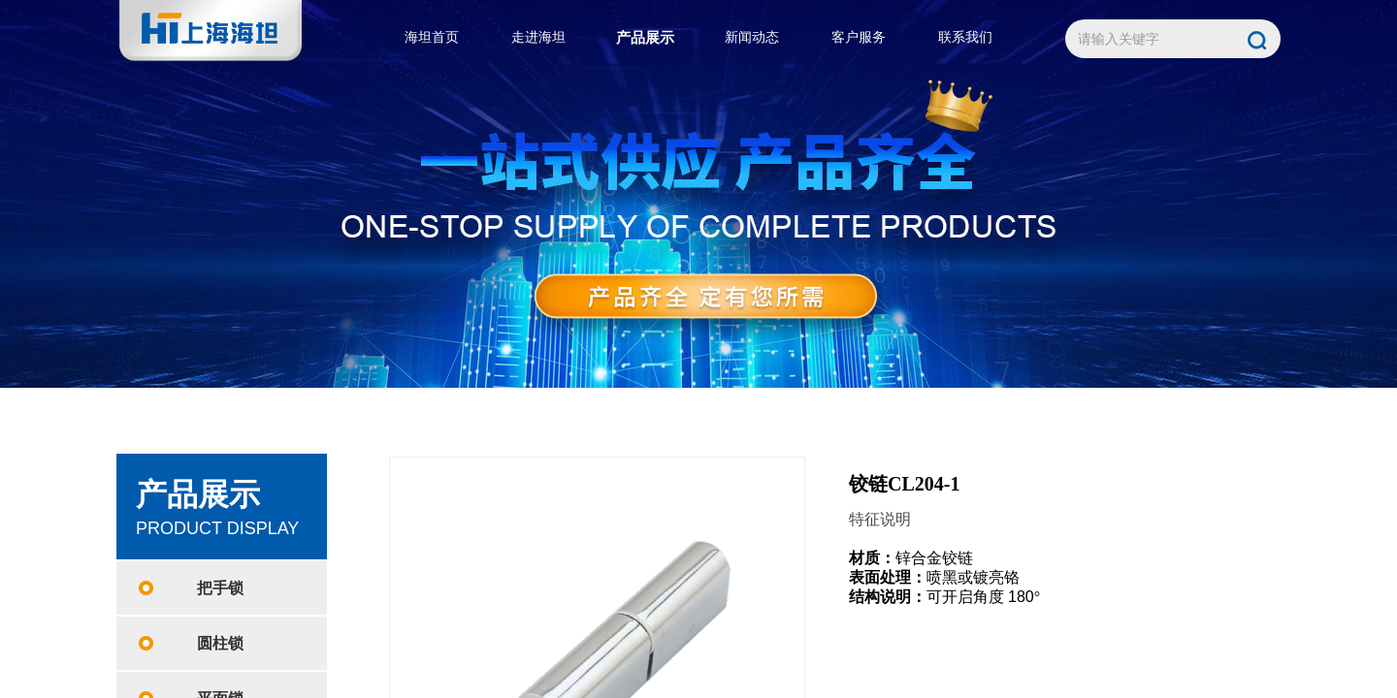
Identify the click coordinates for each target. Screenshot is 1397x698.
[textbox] (1152, 39)
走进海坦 (538, 37)
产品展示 (645, 38)
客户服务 (858, 37)
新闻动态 (752, 37)
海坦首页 (432, 37)
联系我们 (965, 37)
